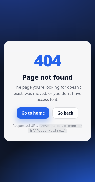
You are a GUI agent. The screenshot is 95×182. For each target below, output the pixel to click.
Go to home (33, 113)
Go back (65, 113)
